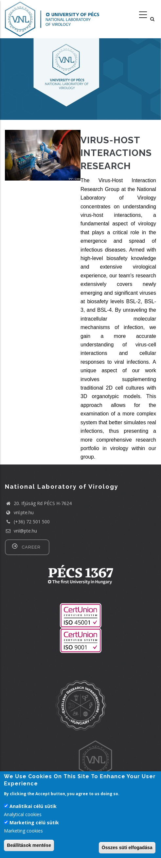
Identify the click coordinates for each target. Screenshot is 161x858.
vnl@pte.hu (21, 531)
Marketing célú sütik (34, 822)
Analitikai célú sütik (33, 806)
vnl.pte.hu (24, 512)
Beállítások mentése (29, 845)
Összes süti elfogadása (127, 847)
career (31, 547)
